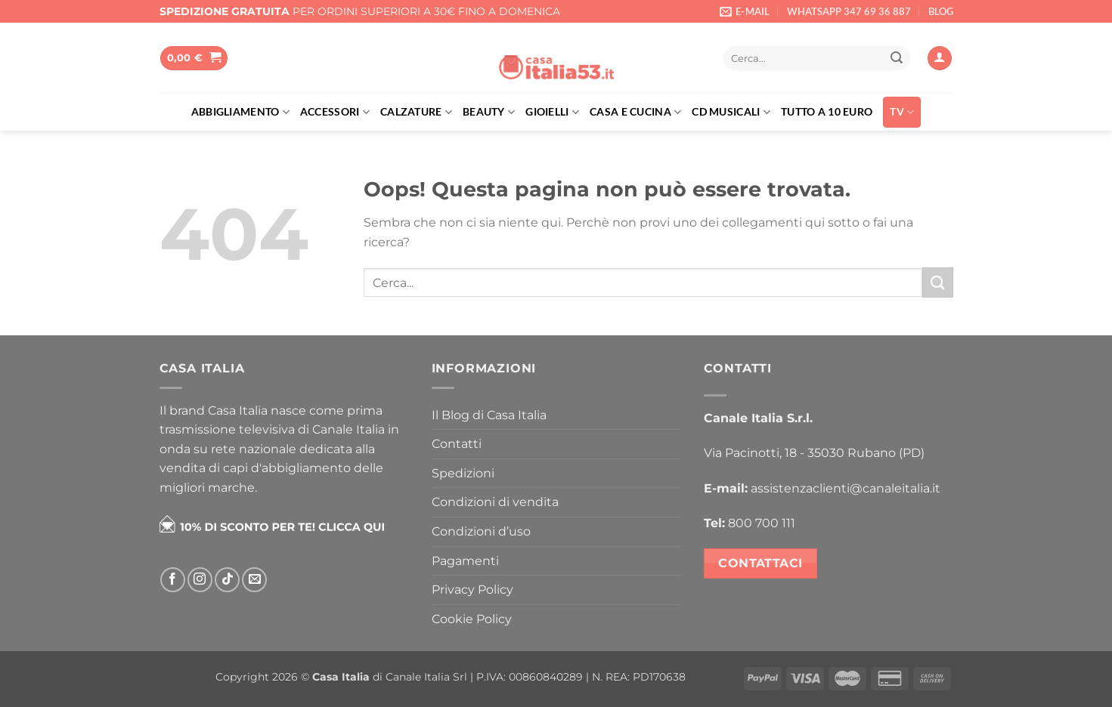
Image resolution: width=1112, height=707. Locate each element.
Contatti (457, 444)
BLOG (940, 11)
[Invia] (896, 58)
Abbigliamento (240, 112)
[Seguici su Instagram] (199, 579)
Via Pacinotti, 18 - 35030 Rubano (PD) (814, 453)
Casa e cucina (635, 112)
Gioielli (552, 112)
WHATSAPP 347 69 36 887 (849, 11)
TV (902, 112)
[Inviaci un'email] (254, 579)
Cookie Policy (472, 619)
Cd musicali (731, 112)
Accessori (335, 112)
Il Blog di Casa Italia (489, 415)
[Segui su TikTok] (227, 579)
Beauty (489, 112)
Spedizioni (463, 473)
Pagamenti (465, 561)
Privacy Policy (472, 589)
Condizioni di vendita (495, 502)
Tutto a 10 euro (826, 111)
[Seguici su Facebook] (172, 579)
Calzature (416, 112)
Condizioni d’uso (481, 531)
